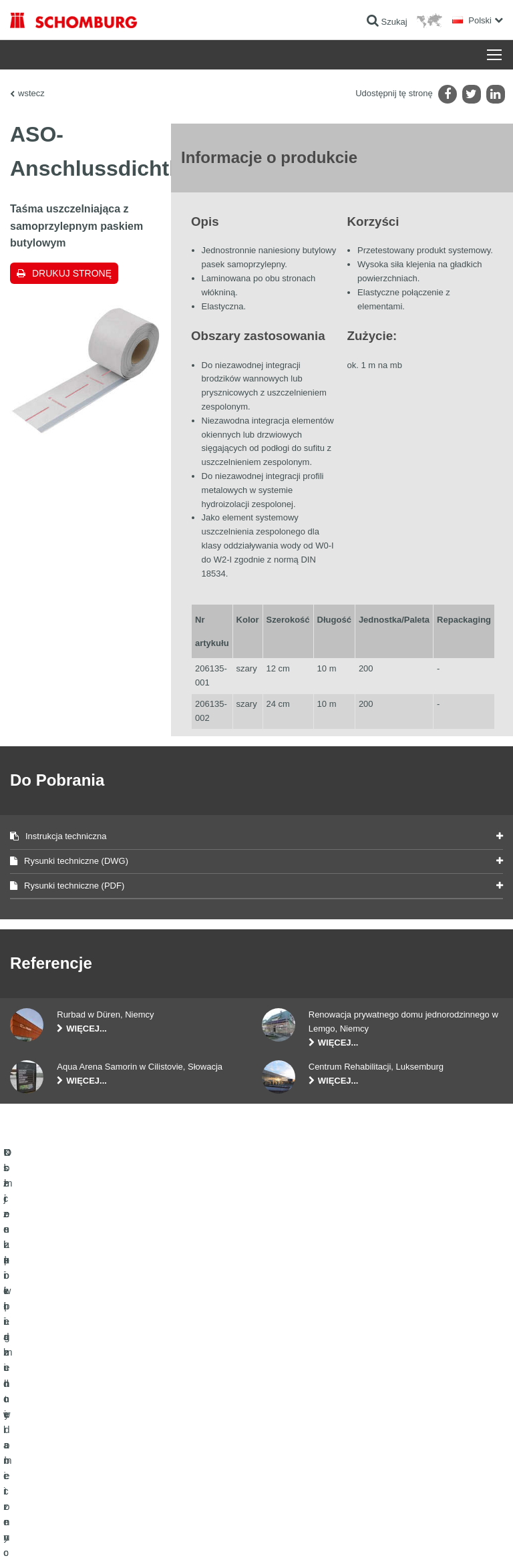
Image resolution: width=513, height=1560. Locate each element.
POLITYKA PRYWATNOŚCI (146, 1534)
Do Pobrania (289, 1360)
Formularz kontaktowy (306, 1380)
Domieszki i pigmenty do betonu (67, 1420)
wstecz (31, 93)
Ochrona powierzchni (48, 1400)
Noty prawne (77, 1534)
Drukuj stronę (72, 273)
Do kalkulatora (292, 1340)
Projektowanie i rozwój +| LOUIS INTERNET (434, 1534)
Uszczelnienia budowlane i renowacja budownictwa (101, 1340)
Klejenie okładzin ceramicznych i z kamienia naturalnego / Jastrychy (112, 1370)
